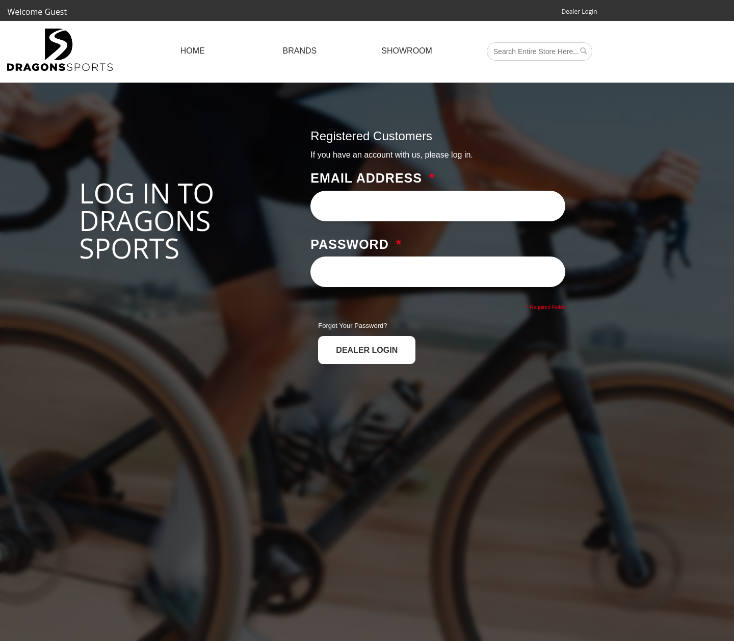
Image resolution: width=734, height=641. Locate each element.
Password (349, 245)
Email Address (366, 178)
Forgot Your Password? (352, 325)
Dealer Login (579, 11)
